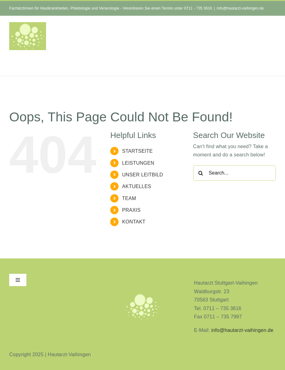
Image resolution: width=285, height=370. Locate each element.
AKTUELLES (136, 186)
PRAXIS (131, 210)
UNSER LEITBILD (142, 174)
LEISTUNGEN (138, 163)
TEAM (129, 198)
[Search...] (234, 173)
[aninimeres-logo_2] (142, 294)
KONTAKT (134, 221)
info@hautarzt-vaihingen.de (240, 8)
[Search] (201, 173)
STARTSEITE (137, 151)
